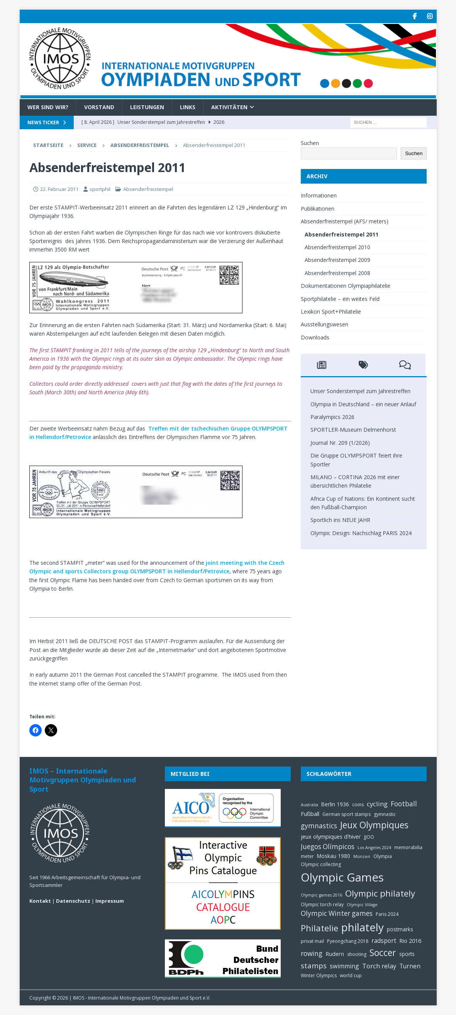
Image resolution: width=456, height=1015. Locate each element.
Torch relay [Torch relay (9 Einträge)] (379, 965)
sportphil (100, 189)
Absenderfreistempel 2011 (341, 234)
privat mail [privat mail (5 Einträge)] (312, 941)
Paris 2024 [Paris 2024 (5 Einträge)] (387, 914)
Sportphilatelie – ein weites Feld (340, 298)
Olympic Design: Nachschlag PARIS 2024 (361, 533)
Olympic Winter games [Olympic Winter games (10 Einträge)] (337, 913)
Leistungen (147, 107)
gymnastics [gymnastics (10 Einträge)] (319, 825)
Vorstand (99, 107)
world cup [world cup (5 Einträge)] (351, 975)
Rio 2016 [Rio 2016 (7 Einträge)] (410, 940)
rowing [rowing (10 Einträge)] (311, 953)
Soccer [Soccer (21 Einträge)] (383, 952)
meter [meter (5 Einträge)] (307, 856)
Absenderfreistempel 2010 (337, 247)
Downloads (315, 337)
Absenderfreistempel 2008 (337, 273)
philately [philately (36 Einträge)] (362, 927)
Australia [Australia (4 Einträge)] (309, 804)
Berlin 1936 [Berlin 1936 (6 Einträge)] (335, 804)
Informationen (319, 195)
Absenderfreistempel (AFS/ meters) (344, 221)
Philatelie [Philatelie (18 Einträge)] (319, 928)
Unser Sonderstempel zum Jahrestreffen (360, 391)
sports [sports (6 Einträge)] (407, 954)
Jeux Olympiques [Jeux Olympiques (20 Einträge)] (374, 825)
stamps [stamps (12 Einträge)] (314, 965)
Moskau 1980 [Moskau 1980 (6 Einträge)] (333, 856)
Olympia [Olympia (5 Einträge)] (382, 856)
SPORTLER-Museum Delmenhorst (353, 429)
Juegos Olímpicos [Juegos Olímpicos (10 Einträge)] (327, 846)
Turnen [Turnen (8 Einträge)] (409, 966)
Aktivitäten (229, 107)
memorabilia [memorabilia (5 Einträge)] (408, 847)
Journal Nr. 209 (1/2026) (340, 442)
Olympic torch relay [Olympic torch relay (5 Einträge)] (322, 904)
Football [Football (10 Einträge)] (404, 803)
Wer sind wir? (47, 107)
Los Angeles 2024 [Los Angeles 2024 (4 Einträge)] (374, 847)
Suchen (310, 143)
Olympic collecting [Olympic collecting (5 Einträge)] (321, 864)
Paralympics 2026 (332, 417)
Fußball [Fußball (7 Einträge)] (310, 813)
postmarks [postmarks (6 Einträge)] (400, 929)
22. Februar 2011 (59, 189)
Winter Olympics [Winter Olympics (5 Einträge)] (319, 975)
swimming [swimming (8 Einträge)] (344, 966)
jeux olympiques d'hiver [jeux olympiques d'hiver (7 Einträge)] (331, 836)
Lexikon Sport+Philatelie (331, 311)
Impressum (109, 900)
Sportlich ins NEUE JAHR (340, 520)
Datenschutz (73, 900)
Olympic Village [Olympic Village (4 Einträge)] (362, 904)
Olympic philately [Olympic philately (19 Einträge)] (380, 893)
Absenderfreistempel (148, 189)
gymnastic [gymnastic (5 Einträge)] (385, 814)
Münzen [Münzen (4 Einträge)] (361, 856)
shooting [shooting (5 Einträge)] (356, 954)
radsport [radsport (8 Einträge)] (383, 940)
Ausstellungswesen (324, 324)
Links (187, 107)
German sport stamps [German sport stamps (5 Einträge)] (346, 814)
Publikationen (317, 208)
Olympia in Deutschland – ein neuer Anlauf (363, 404)
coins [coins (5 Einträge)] (358, 804)
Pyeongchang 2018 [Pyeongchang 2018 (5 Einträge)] (347, 941)
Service (87, 145)
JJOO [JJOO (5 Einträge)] (369, 837)
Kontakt (40, 900)
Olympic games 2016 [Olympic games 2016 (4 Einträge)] (321, 895)
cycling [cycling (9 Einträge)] (377, 803)
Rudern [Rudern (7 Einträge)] (334, 954)
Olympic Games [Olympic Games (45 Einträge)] (342, 877)
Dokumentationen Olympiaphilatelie (345, 285)
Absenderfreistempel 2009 (337, 259)
